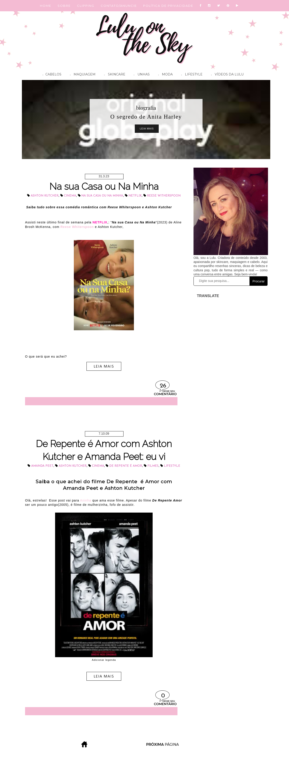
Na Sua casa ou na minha (102, 195)
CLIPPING (85, 5)
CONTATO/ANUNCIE (119, 5)
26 (163, 386)
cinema (70, 195)
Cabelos (50, 75)
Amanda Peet (42, 465)
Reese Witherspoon (164, 195)
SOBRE (64, 5)
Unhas (141, 75)
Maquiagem (82, 75)
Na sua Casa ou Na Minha (103, 186)
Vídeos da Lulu (226, 75)
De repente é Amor (125, 465)
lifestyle (172, 465)
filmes (152, 465)
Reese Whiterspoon (77, 227)
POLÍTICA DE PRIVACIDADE (168, 5)
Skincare (113, 75)
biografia (146, 107)
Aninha (85, 500)
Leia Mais (147, 128)
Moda (164, 75)
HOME (45, 5)
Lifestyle (191, 75)
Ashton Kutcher (44, 195)
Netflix (135, 195)
